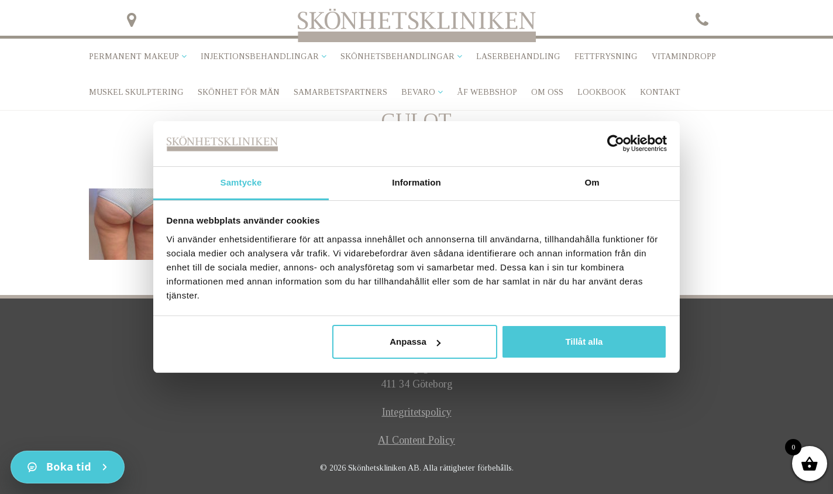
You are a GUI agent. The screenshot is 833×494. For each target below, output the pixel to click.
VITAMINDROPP (684, 56)
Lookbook (601, 92)
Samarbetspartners (340, 92)
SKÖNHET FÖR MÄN (239, 92)
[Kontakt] (68, 467)
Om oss (547, 92)
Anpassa (415, 342)
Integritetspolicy (417, 412)
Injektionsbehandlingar (260, 56)
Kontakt (660, 92)
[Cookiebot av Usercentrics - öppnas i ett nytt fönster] (615, 143)
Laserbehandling (518, 56)
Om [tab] (591, 182)
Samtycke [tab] (241, 182)
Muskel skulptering (136, 92)
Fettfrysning (606, 56)
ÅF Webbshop (487, 92)
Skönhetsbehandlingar (397, 56)
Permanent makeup (134, 56)
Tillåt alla (584, 342)
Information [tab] (416, 182)
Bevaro (418, 92)
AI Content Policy (416, 440)
